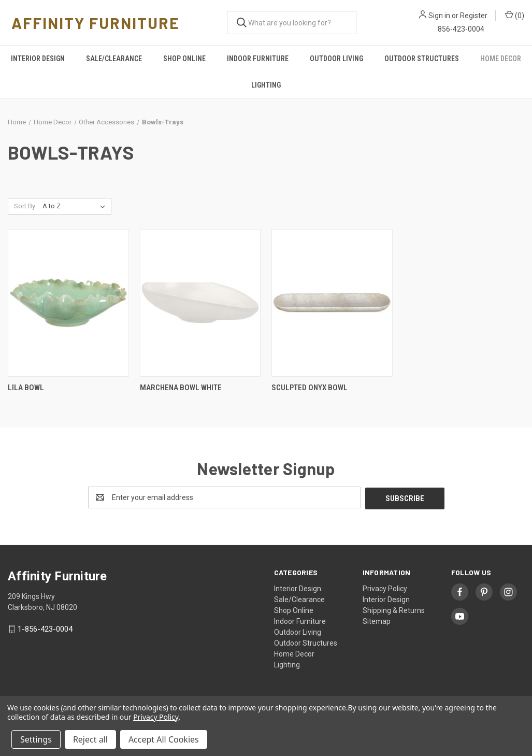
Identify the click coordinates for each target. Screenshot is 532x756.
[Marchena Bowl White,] (200, 303)
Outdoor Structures (421, 58)
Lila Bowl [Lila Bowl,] (26, 387)
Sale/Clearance (114, 58)
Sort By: (25, 206)
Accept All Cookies (163, 739)
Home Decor (500, 58)
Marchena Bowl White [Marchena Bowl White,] (181, 387)
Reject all (90, 739)
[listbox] (76, 206)
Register (473, 15)
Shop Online (184, 58)
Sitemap (377, 620)
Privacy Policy (385, 587)
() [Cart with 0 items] (514, 15)
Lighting (266, 85)
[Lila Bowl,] (68, 303)
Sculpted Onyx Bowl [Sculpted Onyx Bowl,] (309, 387)
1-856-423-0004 (45, 628)
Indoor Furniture (258, 58)
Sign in (439, 15)
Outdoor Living (336, 58)
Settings (36, 739)
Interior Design (38, 58)
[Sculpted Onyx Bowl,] (332, 303)
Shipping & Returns (394, 609)
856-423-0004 (461, 29)
